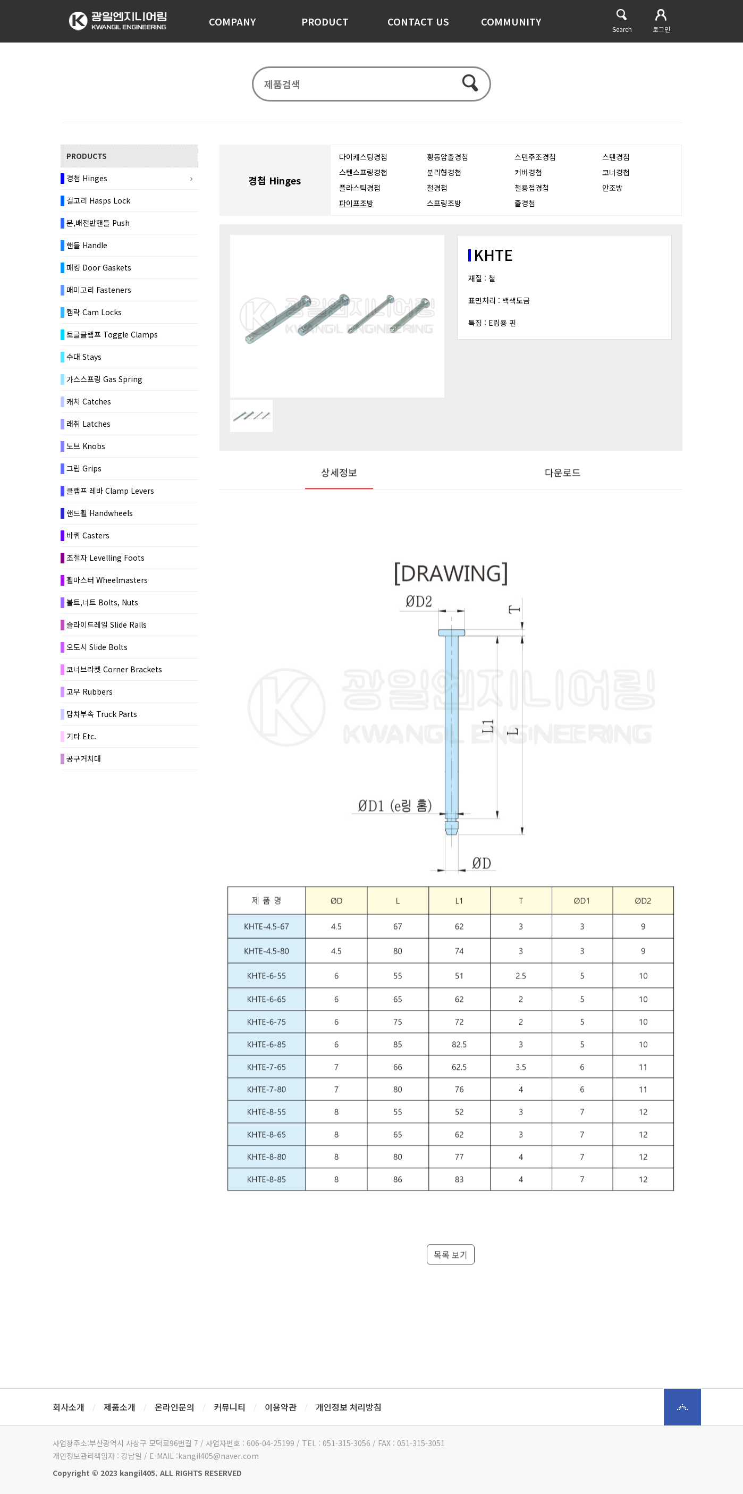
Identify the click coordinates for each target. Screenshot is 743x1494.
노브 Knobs (85, 451)
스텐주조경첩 (535, 162)
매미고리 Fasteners (98, 295)
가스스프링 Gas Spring (104, 384)
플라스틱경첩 (360, 193)
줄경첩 (524, 209)
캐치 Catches (88, 407)
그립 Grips (84, 474)
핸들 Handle (86, 251)
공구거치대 (83, 764)
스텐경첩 (616, 162)
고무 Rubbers (89, 697)
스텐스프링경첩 (363, 178)
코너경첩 (616, 178)
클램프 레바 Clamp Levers (110, 496)
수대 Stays (84, 362)
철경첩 (437, 193)
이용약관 (281, 1406)
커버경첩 (528, 178)
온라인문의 (175, 1406)
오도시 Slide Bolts (97, 652)
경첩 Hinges (86, 184)
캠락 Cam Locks (94, 318)
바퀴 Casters (87, 541)
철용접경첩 (531, 193)
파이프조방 (356, 209)
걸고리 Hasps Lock (98, 206)
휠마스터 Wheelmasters (107, 585)
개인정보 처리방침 (349, 1406)
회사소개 (69, 1406)
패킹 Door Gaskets (98, 273)
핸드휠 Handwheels (99, 518)
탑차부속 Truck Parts (101, 719)
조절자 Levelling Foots (105, 563)
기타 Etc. (81, 742)
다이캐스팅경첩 (363, 162)
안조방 (612, 193)
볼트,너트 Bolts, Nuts (102, 608)
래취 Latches (88, 429)
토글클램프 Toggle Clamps (112, 340)
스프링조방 (444, 209)
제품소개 (120, 1406)
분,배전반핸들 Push (98, 228)
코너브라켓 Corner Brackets (114, 675)
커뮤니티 (230, 1406)
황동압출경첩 (447, 162)
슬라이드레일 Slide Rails (106, 630)
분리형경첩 (444, 178)
